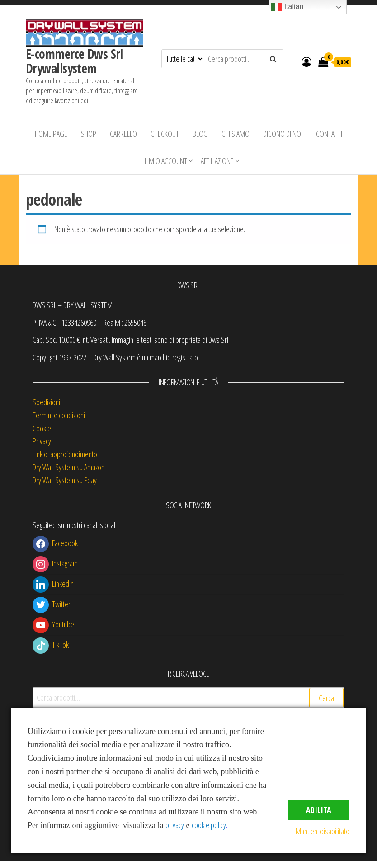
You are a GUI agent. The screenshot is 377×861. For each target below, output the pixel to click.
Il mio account (165, 160)
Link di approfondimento (65, 454)
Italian (287, 7)
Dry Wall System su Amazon (68, 467)
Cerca (326, 698)
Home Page (51, 133)
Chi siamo (235, 133)
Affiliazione (217, 160)
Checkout (165, 133)
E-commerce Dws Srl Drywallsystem (74, 61)
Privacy (42, 440)
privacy (174, 824)
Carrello (123, 133)
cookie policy (209, 824)
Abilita (318, 810)
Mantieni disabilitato (322, 831)
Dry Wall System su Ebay (65, 480)
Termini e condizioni (59, 415)
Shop (88, 133)
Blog (200, 133)
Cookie (42, 428)
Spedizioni (46, 402)
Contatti (329, 133)
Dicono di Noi (282, 133)
